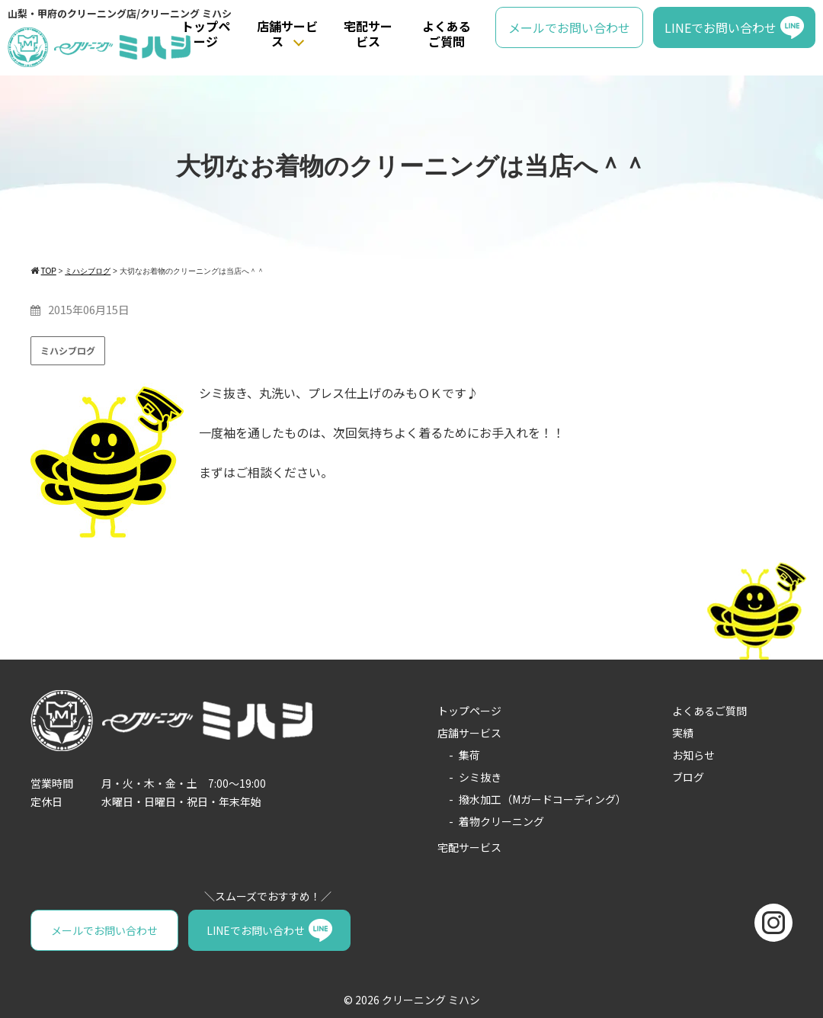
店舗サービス (287, 34)
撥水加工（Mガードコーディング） (542, 799)
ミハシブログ (67, 350)
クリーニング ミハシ (431, 999)
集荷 (469, 755)
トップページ (205, 34)
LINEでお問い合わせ (720, 27)
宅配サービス (368, 34)
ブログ (688, 777)
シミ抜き (480, 777)
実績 (682, 732)
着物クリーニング (501, 821)
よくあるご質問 (446, 34)
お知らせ (693, 755)
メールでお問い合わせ (569, 27)
